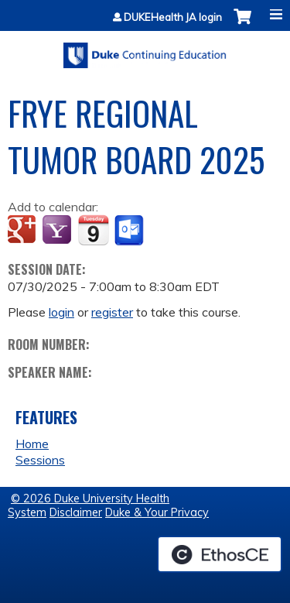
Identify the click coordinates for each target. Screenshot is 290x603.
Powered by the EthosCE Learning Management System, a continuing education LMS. (219, 554)
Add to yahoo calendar (58, 230)
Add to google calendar (23, 230)
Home (32, 443)
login (61, 312)
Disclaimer (75, 512)
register (112, 312)
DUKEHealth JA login (173, 17)
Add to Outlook (130, 230)
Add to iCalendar (93, 229)
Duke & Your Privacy (157, 512)
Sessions (40, 460)
